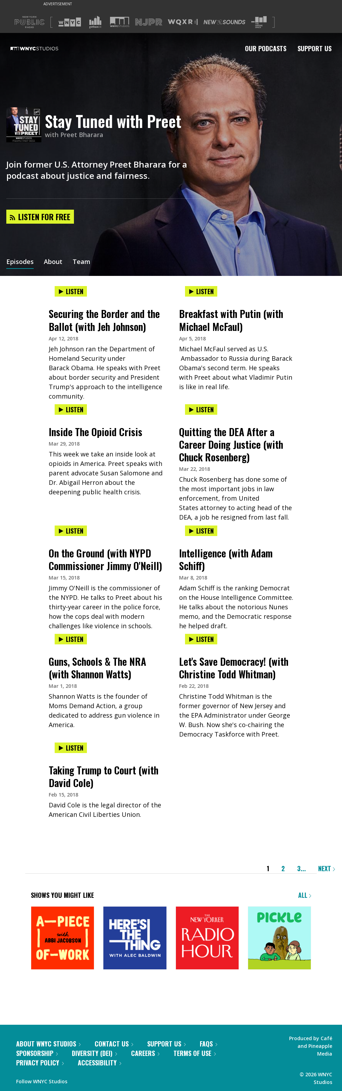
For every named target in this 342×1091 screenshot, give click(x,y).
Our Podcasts (265, 48)
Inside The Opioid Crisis (95, 432)
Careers (145, 1053)
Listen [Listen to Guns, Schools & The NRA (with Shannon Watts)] (70, 639)
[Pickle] (279, 938)
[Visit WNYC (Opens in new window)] (70, 22)
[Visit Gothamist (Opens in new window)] (95, 22)
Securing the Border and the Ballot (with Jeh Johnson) (104, 319)
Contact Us (114, 1043)
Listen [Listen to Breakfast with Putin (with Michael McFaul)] (201, 291)
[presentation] (106, 298)
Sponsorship (37, 1053)
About (53, 262)
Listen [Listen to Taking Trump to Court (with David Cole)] (70, 747)
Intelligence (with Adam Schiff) (226, 559)
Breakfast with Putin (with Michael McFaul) (231, 319)
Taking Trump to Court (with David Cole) (103, 776)
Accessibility (99, 1062)
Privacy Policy (40, 1062)
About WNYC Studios (48, 1043)
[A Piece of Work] (62, 938)
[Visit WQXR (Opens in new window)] (183, 22)
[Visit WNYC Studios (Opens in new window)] (119, 22)
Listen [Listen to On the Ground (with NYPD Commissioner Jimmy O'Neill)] (70, 530)
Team (81, 262)
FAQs (208, 1043)
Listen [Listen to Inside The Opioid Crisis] (70, 409)
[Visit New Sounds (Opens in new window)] (224, 22)
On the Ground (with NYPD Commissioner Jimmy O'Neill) (105, 559)
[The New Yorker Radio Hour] (207, 938)
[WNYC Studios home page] (43, 48)
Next (326, 868)
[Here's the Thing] (134, 938)
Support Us (314, 48)
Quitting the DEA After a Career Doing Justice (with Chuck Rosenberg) (231, 444)
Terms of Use (194, 1053)
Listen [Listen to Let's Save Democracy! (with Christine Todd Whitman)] (201, 639)
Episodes (20, 262)
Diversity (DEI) (94, 1053)
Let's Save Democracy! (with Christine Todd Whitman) (233, 667)
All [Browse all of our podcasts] (304, 895)
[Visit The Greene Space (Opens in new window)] (259, 22)
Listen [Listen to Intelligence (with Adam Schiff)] (201, 530)
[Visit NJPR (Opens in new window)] (148, 22)
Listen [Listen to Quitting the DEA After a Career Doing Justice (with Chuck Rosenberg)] (201, 409)
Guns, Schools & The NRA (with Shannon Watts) (97, 667)
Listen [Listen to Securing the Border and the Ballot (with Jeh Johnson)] (70, 291)
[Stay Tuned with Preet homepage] (25, 125)
